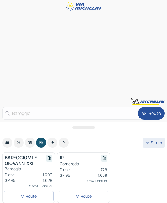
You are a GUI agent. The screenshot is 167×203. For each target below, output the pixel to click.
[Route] (151, 113)
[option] (7, 143)
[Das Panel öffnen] (83, 127)
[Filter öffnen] (154, 143)
